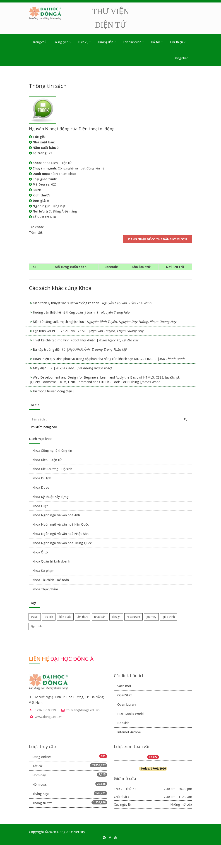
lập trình (36, 626)
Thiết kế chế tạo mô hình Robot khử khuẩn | (85, 340)
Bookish (123, 723)
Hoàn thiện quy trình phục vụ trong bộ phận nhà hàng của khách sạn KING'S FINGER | (109, 359)
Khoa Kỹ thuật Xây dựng (50, 497)
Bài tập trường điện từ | (79, 349)
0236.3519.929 (45, 710)
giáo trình (169, 617)
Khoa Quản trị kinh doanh (51, 561)
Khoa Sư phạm (43, 570)
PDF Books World (130, 714)
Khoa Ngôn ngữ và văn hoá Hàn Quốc (60, 524)
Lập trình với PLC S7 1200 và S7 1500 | (88, 331)
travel (34, 617)
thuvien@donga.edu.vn (83, 710)
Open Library (126, 704)
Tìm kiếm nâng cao (43, 427)
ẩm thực (82, 617)
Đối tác (157, 42)
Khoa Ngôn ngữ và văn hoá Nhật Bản (60, 533)
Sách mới (124, 686)
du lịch (49, 617)
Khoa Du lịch (41, 478)
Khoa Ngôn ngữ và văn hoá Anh (56, 515)
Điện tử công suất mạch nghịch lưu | (104, 321)
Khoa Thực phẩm (45, 589)
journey (151, 617)
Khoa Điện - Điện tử (47, 460)
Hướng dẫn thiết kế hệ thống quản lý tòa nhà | (81, 312)
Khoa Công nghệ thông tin (52, 450)
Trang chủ (39, 42)
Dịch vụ (84, 42)
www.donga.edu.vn (48, 717)
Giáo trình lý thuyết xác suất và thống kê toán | (92, 303)
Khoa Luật (40, 506)
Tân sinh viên (133, 42)
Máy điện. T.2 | (72, 368)
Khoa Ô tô (40, 552)
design (116, 617)
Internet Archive (129, 732)
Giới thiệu (177, 42)
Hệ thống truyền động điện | (54, 391)
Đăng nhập (181, 58)
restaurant (133, 617)
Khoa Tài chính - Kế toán (50, 580)
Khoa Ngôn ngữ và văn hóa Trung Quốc (62, 543)
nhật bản (100, 617)
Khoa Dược (40, 487)
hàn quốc (65, 617)
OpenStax (124, 695)
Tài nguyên (62, 42)
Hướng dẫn (107, 42)
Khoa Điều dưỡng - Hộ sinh (52, 469)
